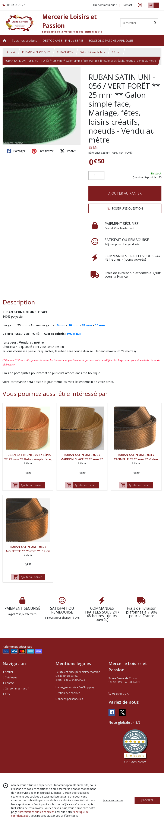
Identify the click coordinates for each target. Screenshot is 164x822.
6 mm (61, 325)
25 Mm (93, 147)
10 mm (73, 325)
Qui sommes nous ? (16, 688)
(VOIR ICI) (74, 334)
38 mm (87, 325)
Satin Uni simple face (92, 52)
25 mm (116, 52)
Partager (16, 151)
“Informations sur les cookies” (36, 812)
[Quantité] (96, 175)
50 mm (100, 325)
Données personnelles (69, 699)
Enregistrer (42, 151)
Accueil (11, 52)
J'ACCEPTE (147, 800)
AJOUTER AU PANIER (125, 193)
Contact (127, 5)
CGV (6, 694)
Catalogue (10, 677)
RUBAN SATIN (65, 52)
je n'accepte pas (113, 800)
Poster (68, 151)
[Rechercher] (155, 23)
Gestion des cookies (68, 693)
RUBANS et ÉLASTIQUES (36, 52)
